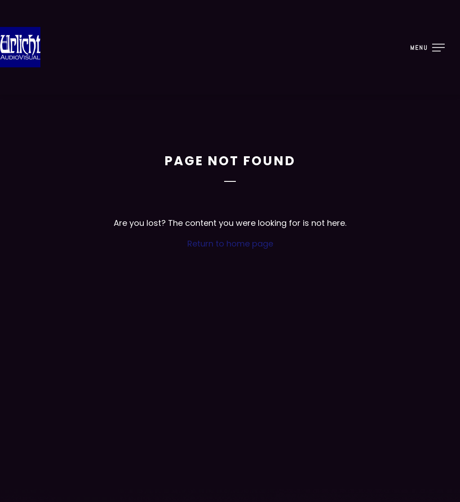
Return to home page (230, 243)
